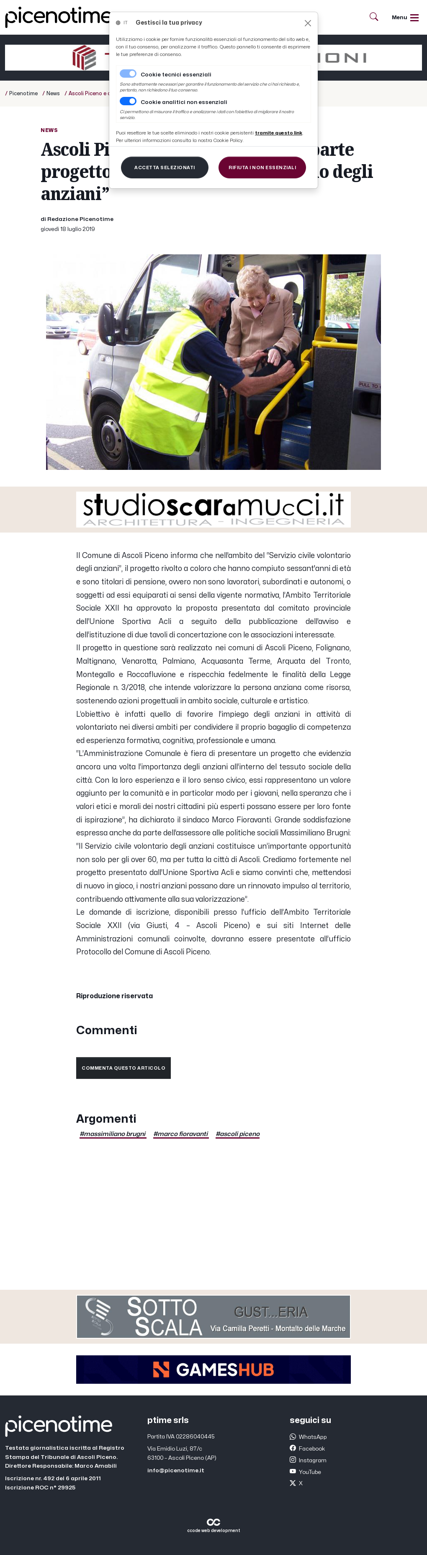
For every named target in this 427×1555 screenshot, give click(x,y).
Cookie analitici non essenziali (184, 102)
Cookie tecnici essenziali (176, 74)
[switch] (128, 101)
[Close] (307, 23)
